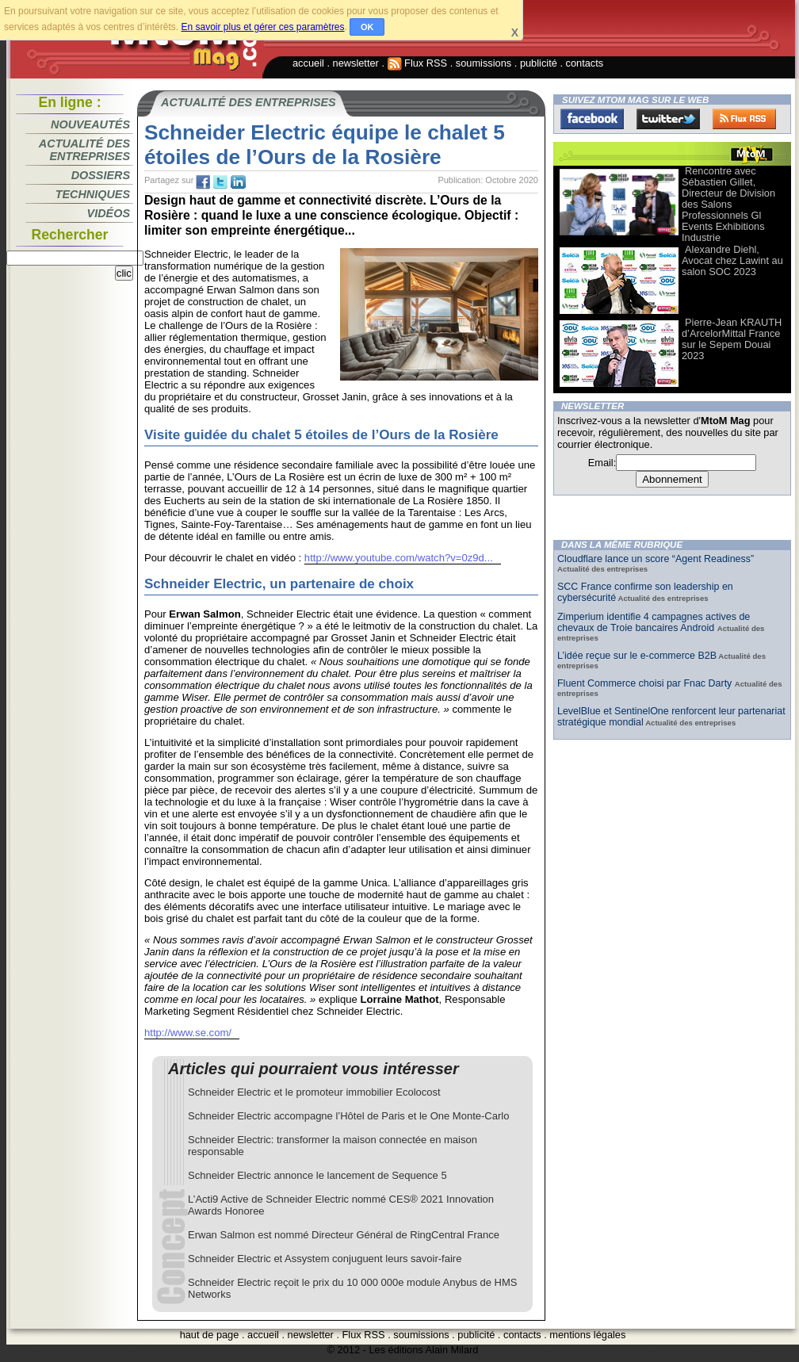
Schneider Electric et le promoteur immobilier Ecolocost (314, 1092)
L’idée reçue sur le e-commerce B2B (637, 655)
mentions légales (587, 1335)
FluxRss (744, 119)
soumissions (483, 63)
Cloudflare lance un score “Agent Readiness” (655, 558)
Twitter (668, 119)
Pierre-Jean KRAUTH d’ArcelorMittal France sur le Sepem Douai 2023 (732, 339)
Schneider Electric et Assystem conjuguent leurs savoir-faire (324, 1258)
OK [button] (367, 27)
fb (203, 182)
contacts (585, 63)
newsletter (356, 63)
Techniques (92, 194)
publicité (538, 63)
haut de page (209, 1335)
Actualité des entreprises (84, 150)
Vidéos (108, 213)
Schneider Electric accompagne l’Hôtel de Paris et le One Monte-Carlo (348, 1116)
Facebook (592, 119)
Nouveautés (90, 124)
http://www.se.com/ (187, 1033)
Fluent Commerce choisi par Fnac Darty (646, 683)
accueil (308, 63)
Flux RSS (418, 63)
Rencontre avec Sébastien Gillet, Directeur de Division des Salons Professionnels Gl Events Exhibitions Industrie (728, 204)
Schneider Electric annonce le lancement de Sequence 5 (317, 1175)
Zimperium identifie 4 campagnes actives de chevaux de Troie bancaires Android (653, 622)
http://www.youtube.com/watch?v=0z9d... (398, 558)
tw (220, 182)
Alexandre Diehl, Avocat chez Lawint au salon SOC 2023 (732, 260)
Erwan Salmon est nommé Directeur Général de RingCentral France (343, 1235)
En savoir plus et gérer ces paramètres (262, 27)
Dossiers (100, 175)
